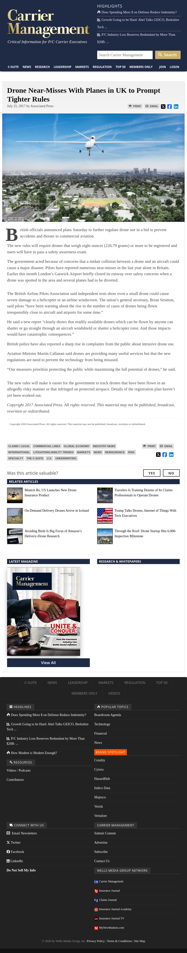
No (171, 473)
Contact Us (102, 861)
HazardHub (102, 779)
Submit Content (105, 833)
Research (42, 67)
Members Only (141, 67)
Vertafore (100, 816)
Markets (82, 67)
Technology (102, 724)
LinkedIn (15, 861)
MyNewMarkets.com (109, 927)
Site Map (139, 941)
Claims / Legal (19, 446)
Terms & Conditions (119, 941)
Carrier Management (108, 881)
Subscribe (101, 852)
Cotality (99, 760)
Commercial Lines (46, 446)
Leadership (63, 67)
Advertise (100, 842)
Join (162, 67)
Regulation (102, 67)
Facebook (15, 852)
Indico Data (102, 788)
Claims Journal (105, 900)
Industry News (104, 446)
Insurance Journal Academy (112, 909)
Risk (131, 452)
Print (135, 106)
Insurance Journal (107, 890)
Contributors (15, 780)
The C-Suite (35, 458)
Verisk (98, 806)
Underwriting (65, 458)
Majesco (100, 797)
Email (152, 106)
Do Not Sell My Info (21, 870)
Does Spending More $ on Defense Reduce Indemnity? (137, 12)
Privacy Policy (96, 941)
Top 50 (121, 67)
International (19, 452)
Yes (152, 473)
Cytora (98, 769)
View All (48, 662)
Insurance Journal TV (109, 918)
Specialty (15, 458)
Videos (114, 693)
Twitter (13, 842)
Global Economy (77, 446)
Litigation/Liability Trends (53, 452)
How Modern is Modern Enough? (32, 753)
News (27, 67)
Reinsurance (115, 452)
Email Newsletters (22, 833)
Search (167, 54)
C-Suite (13, 67)
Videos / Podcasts (19, 770)
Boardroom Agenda (107, 715)
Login (174, 67)
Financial (100, 733)
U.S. (49, 458)
